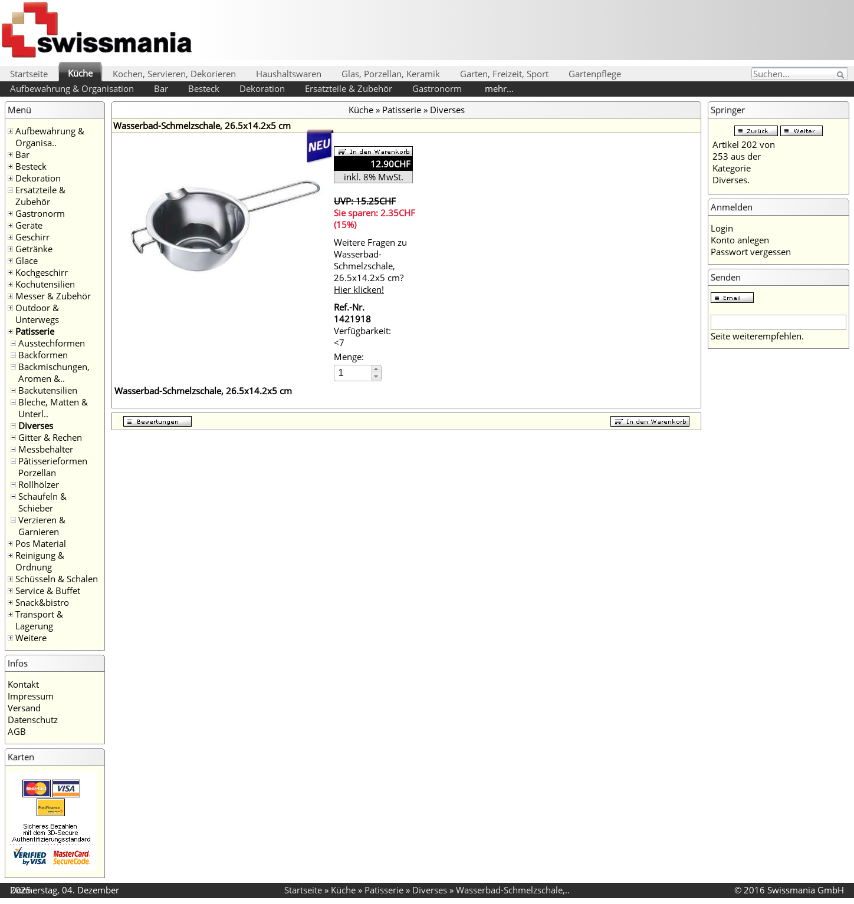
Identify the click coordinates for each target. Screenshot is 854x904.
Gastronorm (437, 88)
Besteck (203, 88)
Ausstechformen (51, 343)
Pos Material (40, 543)
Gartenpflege (595, 74)
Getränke (33, 249)
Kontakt (23, 684)
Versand (24, 708)
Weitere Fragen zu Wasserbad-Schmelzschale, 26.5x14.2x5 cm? (370, 265)
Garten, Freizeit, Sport (504, 74)
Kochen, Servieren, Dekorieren (174, 74)
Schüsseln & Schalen (56, 579)
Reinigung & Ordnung (39, 561)
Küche (80, 73)
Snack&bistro (42, 602)
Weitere (31, 638)
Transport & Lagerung (39, 620)
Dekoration (262, 88)
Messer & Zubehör (53, 296)
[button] (376, 369)
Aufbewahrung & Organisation (72, 88)
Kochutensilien (45, 284)
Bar (161, 88)
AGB (17, 731)
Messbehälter (45, 449)
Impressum (31, 696)
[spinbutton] (353, 372)
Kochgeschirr (41, 272)
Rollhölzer (38, 484)
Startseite (29, 74)
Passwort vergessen (751, 252)
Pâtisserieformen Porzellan (52, 467)
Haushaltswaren (288, 74)
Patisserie (34, 331)
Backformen (43, 355)
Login (722, 228)
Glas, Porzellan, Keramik (390, 74)
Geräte (28, 225)
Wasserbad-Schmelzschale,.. (513, 890)
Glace (26, 260)
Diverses (35, 425)
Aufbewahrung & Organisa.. (49, 137)
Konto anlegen (740, 240)
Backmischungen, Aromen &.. (54, 372)
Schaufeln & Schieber (42, 502)
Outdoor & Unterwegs (37, 313)
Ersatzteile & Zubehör (348, 88)
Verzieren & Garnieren (41, 525)
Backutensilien (47, 390)
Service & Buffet (47, 590)
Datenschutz (33, 719)
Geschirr (32, 237)
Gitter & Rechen (50, 437)
